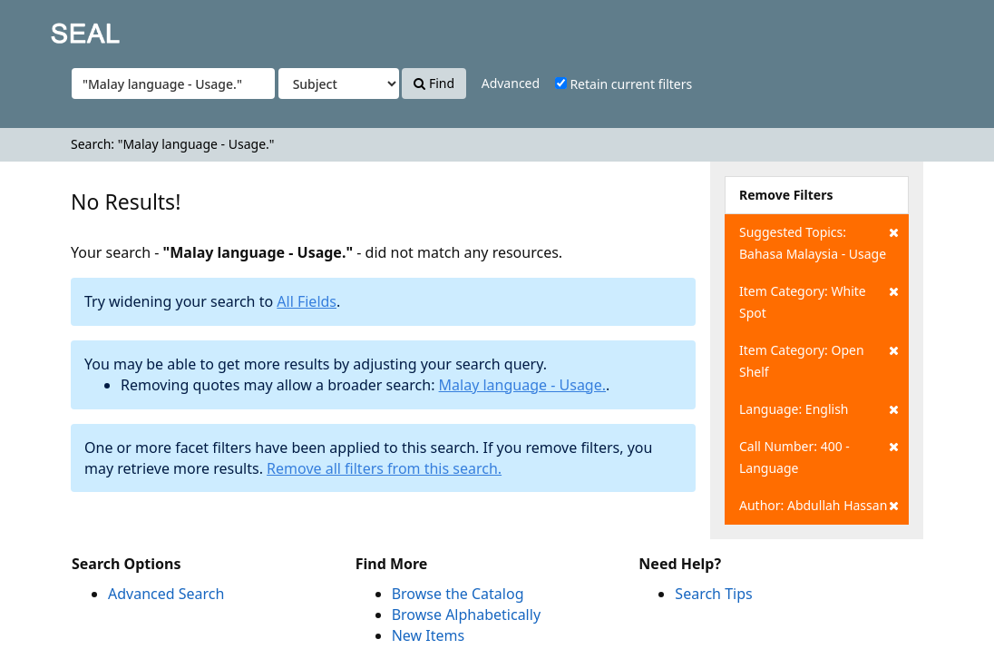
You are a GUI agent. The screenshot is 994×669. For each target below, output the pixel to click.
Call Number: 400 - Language (819, 456)
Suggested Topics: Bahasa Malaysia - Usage (819, 241)
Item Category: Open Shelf (819, 359)
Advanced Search (166, 594)
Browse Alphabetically (466, 615)
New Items (428, 635)
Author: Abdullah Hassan (819, 506)
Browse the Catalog (458, 594)
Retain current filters (623, 84)
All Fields (306, 301)
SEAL (49, 27)
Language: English (819, 409)
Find (434, 83)
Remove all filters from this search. (384, 468)
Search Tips (713, 594)
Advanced (511, 83)
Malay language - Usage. (522, 385)
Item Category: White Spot (819, 300)
